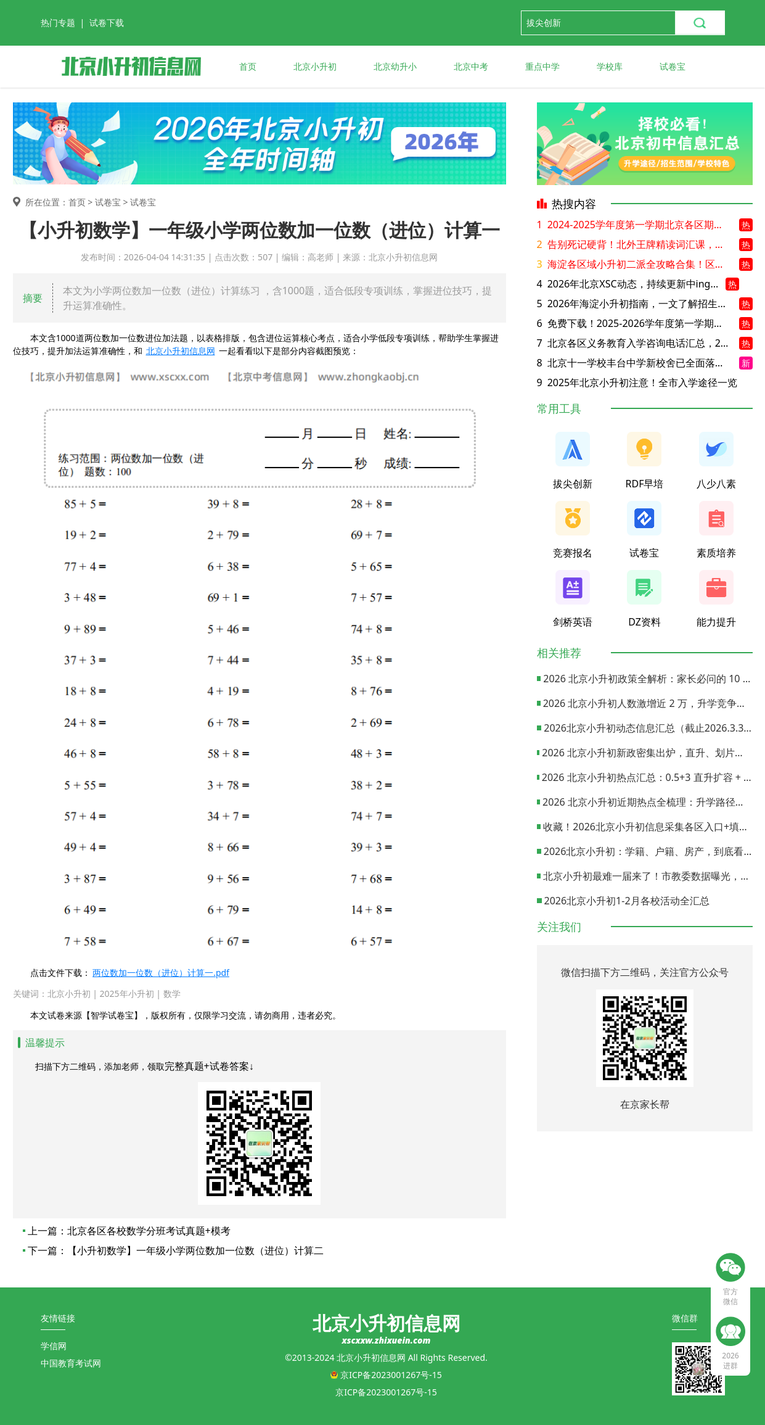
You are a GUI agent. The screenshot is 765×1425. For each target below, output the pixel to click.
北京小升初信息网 (180, 351)
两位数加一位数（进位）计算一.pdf (160, 972)
